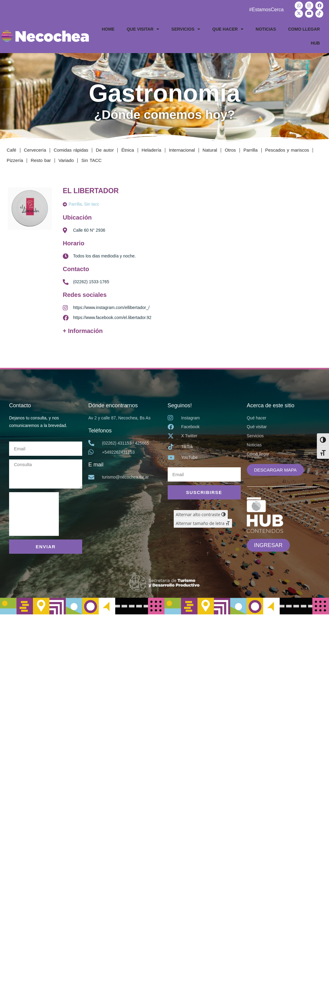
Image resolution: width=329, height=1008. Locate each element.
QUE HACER (227, 29)
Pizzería (15, 160)
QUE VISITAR (143, 29)
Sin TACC (91, 160)
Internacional (182, 149)
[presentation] (34, 514)
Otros (230, 149)
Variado (66, 160)
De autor (105, 149)
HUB (315, 42)
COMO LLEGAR (304, 28)
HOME (108, 28)
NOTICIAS (266, 28)
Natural (210, 149)
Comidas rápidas (71, 149)
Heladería (151, 149)
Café (11, 149)
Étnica (127, 149)
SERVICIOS (185, 29)
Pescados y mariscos (287, 149)
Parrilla (250, 149)
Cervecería (35, 149)
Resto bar (41, 160)
